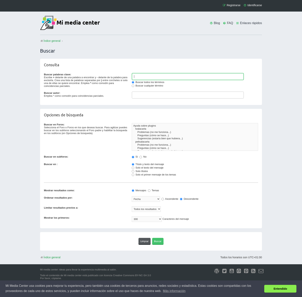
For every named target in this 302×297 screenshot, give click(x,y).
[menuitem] (252, 5)
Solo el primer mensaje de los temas (154, 174)
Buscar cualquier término (147, 85)
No (142, 156)
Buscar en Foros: (54, 124)
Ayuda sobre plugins (195, 126)
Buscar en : (51, 164)
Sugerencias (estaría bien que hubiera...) (195, 138)
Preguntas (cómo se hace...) (195, 135)
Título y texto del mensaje (148, 164)
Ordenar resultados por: (58, 197)
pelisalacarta (195, 141)
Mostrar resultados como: (59, 190)
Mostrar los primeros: (57, 217)
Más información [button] (174, 291)
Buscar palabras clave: (57, 74)
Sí (135, 156)
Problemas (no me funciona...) (195, 132)
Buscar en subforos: (56, 156)
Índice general (50, 257)
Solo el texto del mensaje (148, 167)
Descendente (189, 198)
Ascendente (169, 198)
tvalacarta (195, 129)
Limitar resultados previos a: (61, 207)
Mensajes (139, 190)
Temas (153, 190)
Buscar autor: (52, 92)
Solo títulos (140, 171)
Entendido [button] (280, 288)
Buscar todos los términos (148, 82)
